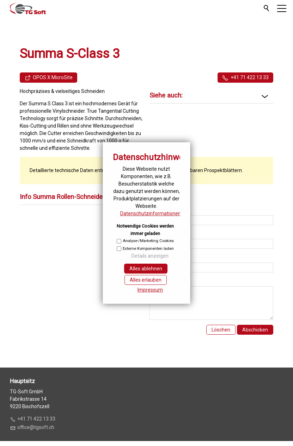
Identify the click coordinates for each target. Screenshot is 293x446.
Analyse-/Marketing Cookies (148, 241)
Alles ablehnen (145, 268)
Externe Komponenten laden (148, 248)
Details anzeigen (150, 256)
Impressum (150, 290)
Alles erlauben (145, 280)
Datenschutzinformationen (150, 213)
